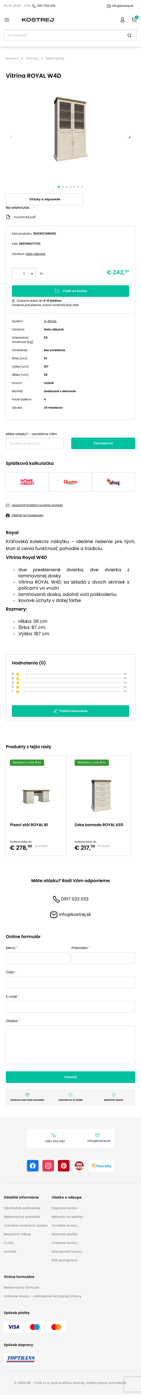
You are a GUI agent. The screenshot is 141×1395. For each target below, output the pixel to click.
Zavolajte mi (103, 443)
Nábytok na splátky (67, 1216)
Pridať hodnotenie (70, 711)
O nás (8, 1243)
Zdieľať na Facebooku (27, 515)
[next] (129, 137)
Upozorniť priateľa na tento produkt (37, 505)
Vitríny (32, 59)
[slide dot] (59, 187)
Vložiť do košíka (70, 291)
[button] (26, 1197)
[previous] (11, 137)
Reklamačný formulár (21, 1287)
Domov (12, 59)
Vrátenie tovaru (64, 1243)
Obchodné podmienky (22, 1208)
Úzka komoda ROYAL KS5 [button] (99, 825)
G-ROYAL (50, 321)
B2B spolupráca (64, 1260)
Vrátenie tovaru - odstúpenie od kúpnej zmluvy (42, 1296)
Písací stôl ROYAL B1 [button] (29, 825)
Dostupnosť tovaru (67, 1251)
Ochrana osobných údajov (26, 1225)
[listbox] (70, 805)
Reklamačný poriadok (22, 1216)
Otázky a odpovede (44, 199)
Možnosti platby (65, 1234)
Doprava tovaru (65, 1208)
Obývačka (55, 59)
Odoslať (70, 1077)
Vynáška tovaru (64, 1225)
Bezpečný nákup (17, 1234)
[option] (38, 805)
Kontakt (10, 1251)
